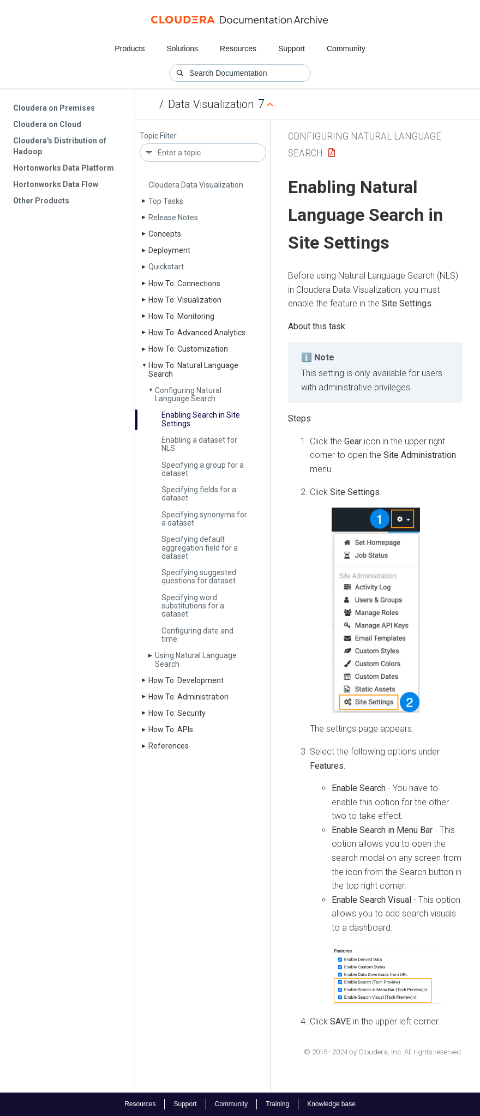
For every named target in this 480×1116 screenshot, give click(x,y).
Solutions (182, 48)
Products (130, 48)
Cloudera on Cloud (47, 124)
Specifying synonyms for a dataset (204, 518)
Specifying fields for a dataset (198, 493)
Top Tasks (165, 201)
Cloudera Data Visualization (195, 184)
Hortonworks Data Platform (63, 168)
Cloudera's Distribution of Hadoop (59, 146)
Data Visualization (211, 104)
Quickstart (166, 266)
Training (277, 1104)
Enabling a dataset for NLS (199, 444)
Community (346, 48)
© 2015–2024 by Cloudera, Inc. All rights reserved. (383, 1052)
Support (291, 48)
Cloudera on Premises (54, 108)
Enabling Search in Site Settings (200, 419)
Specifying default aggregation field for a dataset (199, 547)
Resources (238, 48)
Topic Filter (158, 136)
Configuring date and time (197, 634)
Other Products (41, 200)
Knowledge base (331, 1104)
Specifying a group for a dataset (202, 469)
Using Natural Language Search (196, 659)
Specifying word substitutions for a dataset (192, 606)
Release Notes (173, 217)
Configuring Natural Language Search (188, 394)
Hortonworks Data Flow (55, 184)
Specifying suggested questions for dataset (198, 576)
